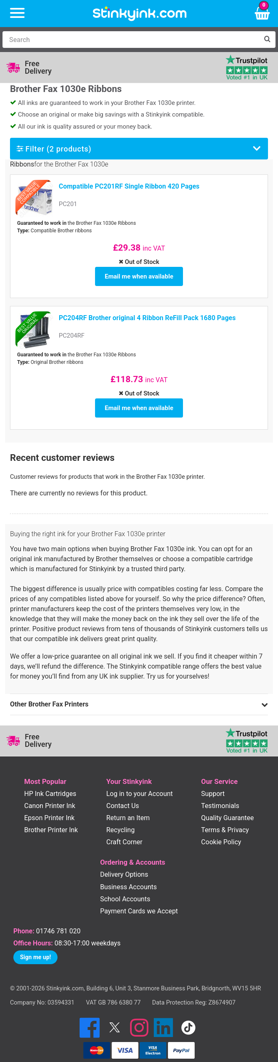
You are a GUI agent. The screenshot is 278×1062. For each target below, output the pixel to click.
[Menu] (17, 13)
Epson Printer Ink (49, 808)
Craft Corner (124, 832)
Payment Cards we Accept (139, 901)
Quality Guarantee (227, 808)
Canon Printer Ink (49, 796)
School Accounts (125, 889)
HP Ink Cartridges (50, 784)
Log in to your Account (139, 784)
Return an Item (128, 808)
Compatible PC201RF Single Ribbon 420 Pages (129, 186)
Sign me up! (35, 947)
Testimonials (220, 796)
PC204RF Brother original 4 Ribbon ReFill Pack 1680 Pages (147, 313)
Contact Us (122, 796)
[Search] (131, 39)
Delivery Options (124, 865)
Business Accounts (128, 877)
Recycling (120, 820)
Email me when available (139, 274)
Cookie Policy (221, 832)
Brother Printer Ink (51, 820)
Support (213, 784)
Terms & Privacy (225, 820)
